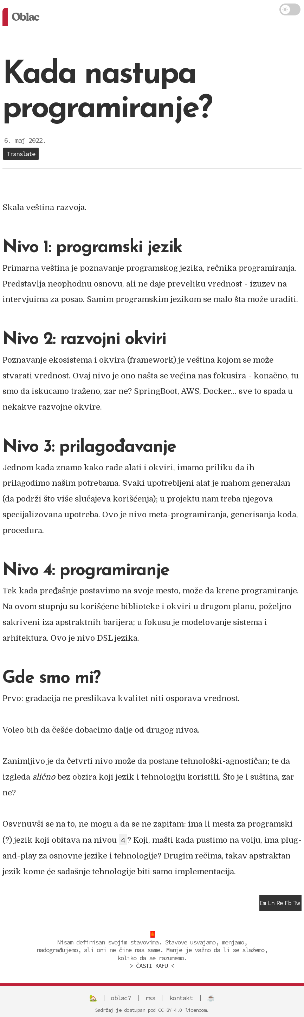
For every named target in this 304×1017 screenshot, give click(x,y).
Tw (296, 903)
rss (150, 998)
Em (262, 903)
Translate (21, 154)
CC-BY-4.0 (170, 1010)
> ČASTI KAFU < (152, 966)
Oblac (25, 16)
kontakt (181, 998)
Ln (271, 903)
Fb (288, 903)
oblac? (121, 998)
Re (279, 903)
